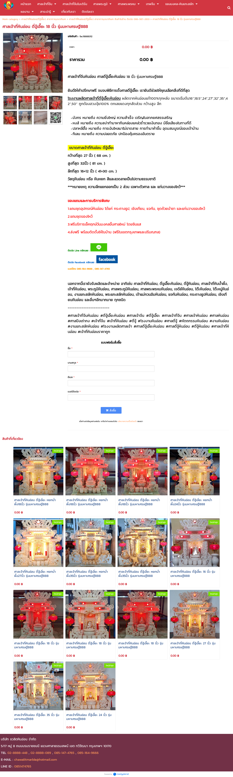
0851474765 (22, 766)
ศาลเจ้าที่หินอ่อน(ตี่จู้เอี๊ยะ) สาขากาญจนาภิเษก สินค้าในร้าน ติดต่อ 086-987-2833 (109, 19)
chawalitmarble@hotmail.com (35, 759)
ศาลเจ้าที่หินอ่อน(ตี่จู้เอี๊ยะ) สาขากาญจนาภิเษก (43, 19)
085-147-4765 (64, 752)
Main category (10, 19)
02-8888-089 (41, 752)
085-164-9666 (88, 752)
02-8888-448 (17, 752)
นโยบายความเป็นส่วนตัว (127, 421)
